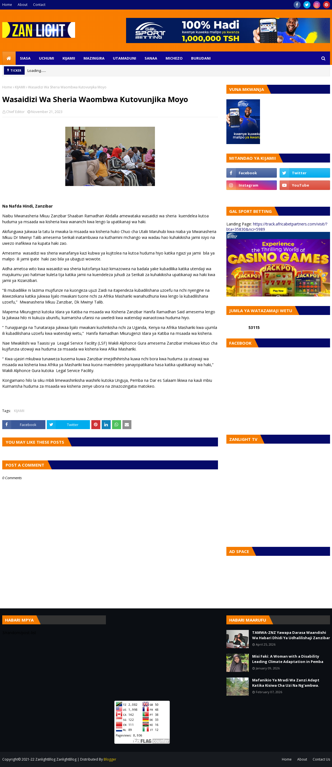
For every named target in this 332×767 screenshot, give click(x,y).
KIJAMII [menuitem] (68, 58)
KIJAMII (20, 87)
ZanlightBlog (66, 759)
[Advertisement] (166, 654)
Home (7, 4)
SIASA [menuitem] (25, 58)
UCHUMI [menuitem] (46, 58)
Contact (39, 4)
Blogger (110, 759)
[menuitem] (9, 58)
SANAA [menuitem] (151, 58)
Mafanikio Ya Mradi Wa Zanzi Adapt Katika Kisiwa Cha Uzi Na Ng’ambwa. (285, 682)
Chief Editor (15, 111)
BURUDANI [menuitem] (201, 58)
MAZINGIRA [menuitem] (94, 58)
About (22, 4)
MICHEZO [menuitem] (174, 58)
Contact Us (321, 759)
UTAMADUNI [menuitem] (124, 58)
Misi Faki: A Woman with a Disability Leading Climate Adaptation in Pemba (287, 659)
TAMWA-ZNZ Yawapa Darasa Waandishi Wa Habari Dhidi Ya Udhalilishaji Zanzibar (291, 635)
